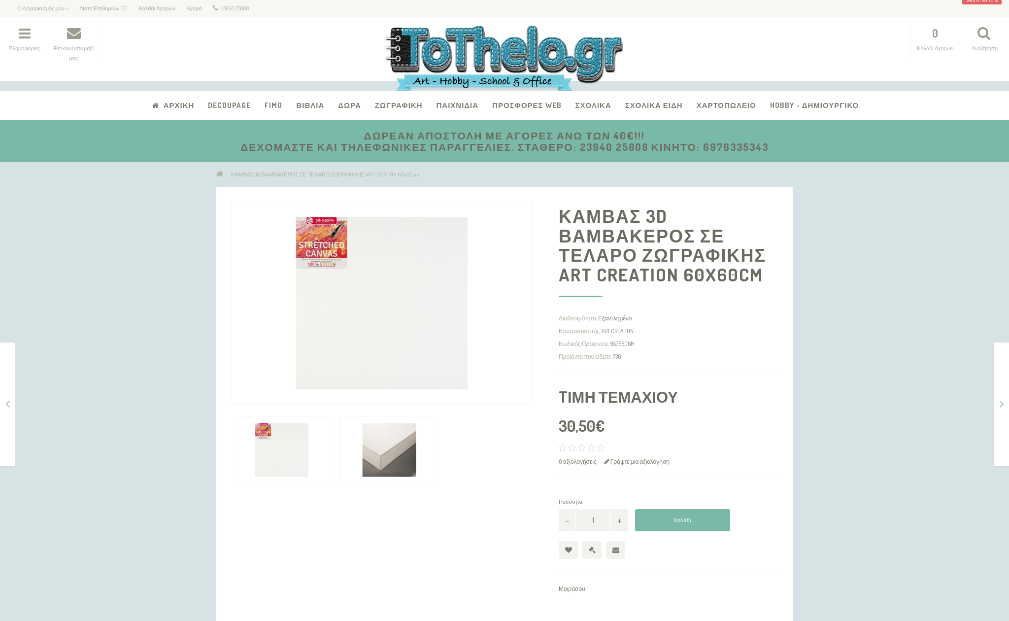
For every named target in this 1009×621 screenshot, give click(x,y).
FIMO (273, 105)
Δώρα (349, 105)
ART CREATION (618, 331)
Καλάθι (682, 520)
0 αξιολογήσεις (578, 461)
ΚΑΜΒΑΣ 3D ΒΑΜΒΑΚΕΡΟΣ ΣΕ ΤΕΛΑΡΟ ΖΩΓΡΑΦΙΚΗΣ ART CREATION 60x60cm (325, 174)
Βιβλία (310, 105)
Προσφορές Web (527, 105)
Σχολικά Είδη (654, 105)
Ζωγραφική (399, 105)
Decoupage (229, 105)
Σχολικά (593, 105)
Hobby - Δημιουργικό (814, 105)
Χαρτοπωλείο (726, 105)
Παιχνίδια (457, 105)
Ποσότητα (570, 501)
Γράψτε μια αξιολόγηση (637, 461)
